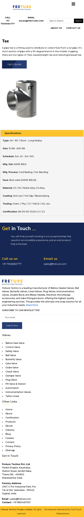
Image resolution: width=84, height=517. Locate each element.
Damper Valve (13, 376)
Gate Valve (11, 363)
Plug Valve (11, 380)
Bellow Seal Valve (14, 343)
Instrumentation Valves (18, 392)
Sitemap (10, 450)
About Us (56, 28)
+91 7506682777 (11, 264)
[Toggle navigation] (73, 4)
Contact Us (73, 28)
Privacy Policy (13, 446)
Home (8, 409)
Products (10, 422)
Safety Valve (12, 351)
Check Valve (12, 371)
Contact (9, 442)
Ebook (9, 426)
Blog (8, 434)
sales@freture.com (31, 20)
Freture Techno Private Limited (16, 509)
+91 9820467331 (22, 502)
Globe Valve (11, 367)
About (8, 413)
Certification (12, 418)
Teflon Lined (12, 396)
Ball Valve (10, 355)
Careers (9, 438)
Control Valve (12, 347)
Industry (10, 430)
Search (78, 21)
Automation (12, 388)
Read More (32, 305)
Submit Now (12, 325)
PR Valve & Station (15, 384)
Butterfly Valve (13, 359)
